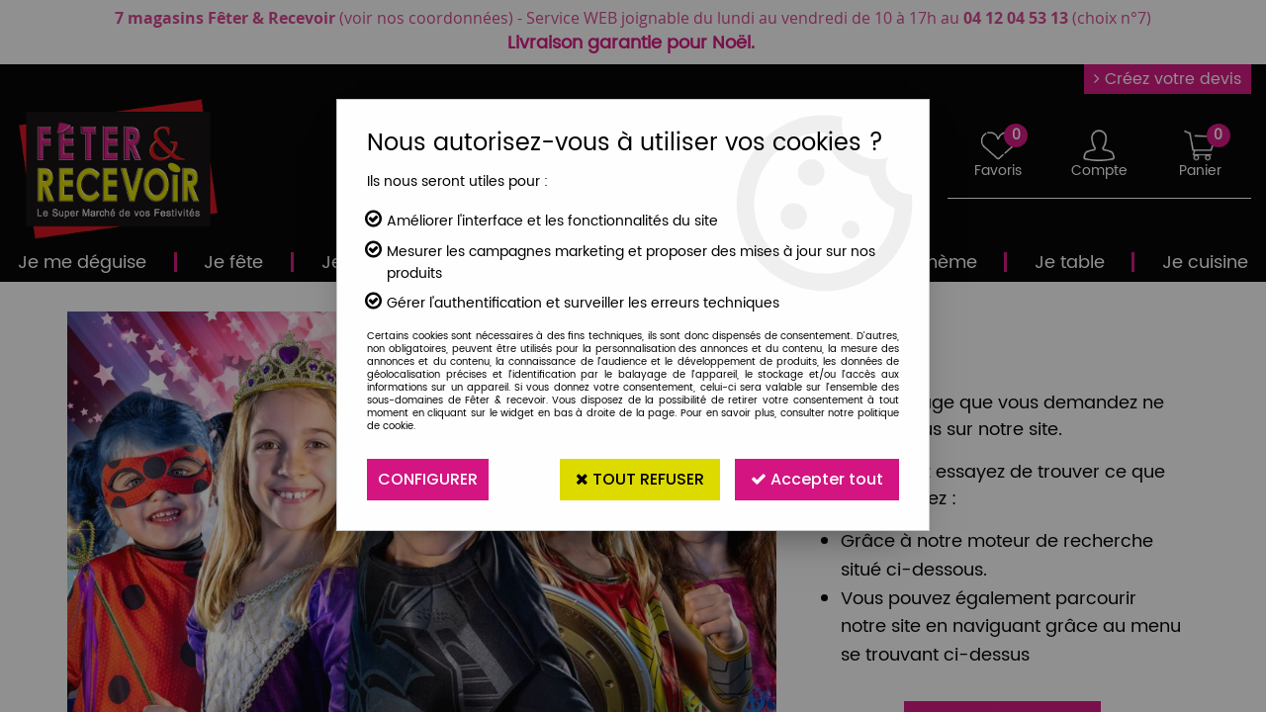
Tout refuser (640, 479)
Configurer (428, 479)
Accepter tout (817, 479)
